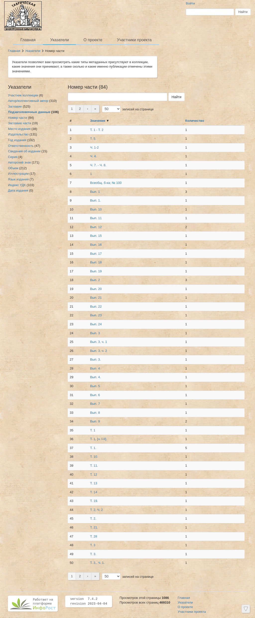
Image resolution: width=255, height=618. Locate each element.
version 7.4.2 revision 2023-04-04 (88, 601)
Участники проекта (134, 40)
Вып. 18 (96, 262)
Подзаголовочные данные (29, 112)
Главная (28, 40)
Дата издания (18, 190)
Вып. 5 (95, 386)
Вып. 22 (96, 306)
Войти (190, 3)
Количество (194, 121)
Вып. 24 (96, 324)
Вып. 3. (95, 359)
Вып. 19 (96, 271)
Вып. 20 (96, 289)
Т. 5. (93, 138)
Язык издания (18, 179)
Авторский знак (19, 162)
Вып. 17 (96, 253)
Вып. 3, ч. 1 (98, 342)
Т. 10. (94, 456)
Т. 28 (93, 536)
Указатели (59, 40)
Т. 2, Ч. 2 (96, 510)
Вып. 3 (95, 333)
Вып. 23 (96, 315)
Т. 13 (93, 483)
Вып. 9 (95, 421)
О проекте (92, 40)
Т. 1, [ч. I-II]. (98, 439)
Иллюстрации (18, 173)
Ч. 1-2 (94, 147)
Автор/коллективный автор (28, 101)
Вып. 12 (96, 227)
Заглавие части (19, 123)
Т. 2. (93, 518)
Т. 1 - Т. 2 (96, 130)
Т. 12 (93, 474)
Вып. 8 (95, 412)
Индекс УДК (17, 185)
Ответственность (21, 146)
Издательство (18, 134)
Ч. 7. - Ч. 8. (98, 165)
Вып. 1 (95, 192)
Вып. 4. (95, 377)
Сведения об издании (24, 151)
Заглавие (15, 106)
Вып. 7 (95, 404)
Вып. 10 (96, 209)
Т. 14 (93, 492)
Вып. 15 (96, 236)
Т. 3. (93, 554)
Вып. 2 (95, 280)
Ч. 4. (93, 156)
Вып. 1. (95, 200)
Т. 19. (94, 501)
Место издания (19, 129)
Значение (97, 121)
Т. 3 (92, 545)
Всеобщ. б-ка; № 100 (106, 183)
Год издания (17, 140)
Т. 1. (93, 448)
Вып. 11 (96, 218)
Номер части (17, 118)
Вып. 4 (95, 368)
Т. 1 (92, 430)
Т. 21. (94, 527)
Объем (13, 168)
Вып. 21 (96, 297)
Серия (12, 157)
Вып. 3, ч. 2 (98, 351)
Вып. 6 (95, 395)
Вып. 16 (96, 245)
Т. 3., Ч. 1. (97, 563)
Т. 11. (94, 465)
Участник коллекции (23, 95)
